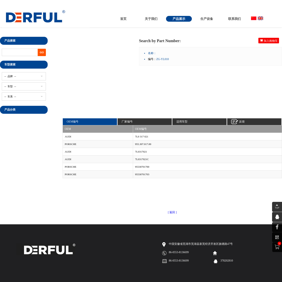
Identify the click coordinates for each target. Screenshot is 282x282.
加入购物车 (269, 40)
